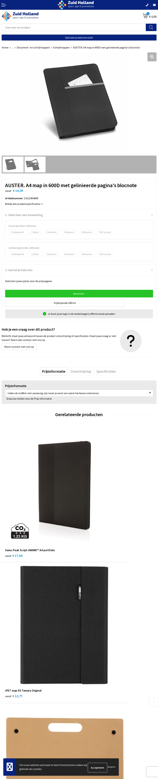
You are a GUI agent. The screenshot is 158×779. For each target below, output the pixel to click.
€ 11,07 (91, 600)
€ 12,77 (91, 507)
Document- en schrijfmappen (33, 47)
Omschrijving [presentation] (81, 371)
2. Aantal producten (19, 270)
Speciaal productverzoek (79, 37)
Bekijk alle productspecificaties (24, 203)
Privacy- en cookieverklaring (17, 740)
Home (5, 47)
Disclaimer (8, 745)
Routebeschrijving (91, 674)
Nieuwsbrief (87, 664)
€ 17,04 (13, 507)
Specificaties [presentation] (106, 371)
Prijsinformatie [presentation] (53, 371)
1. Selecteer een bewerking (24, 215)
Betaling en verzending (94, 669)
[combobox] (74, 27)
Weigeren (111, 767)
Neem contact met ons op (19, 346)
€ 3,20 (13, 600)
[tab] (53, 371)
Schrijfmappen (61, 47)
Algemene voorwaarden (15, 735)
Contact (85, 659)
